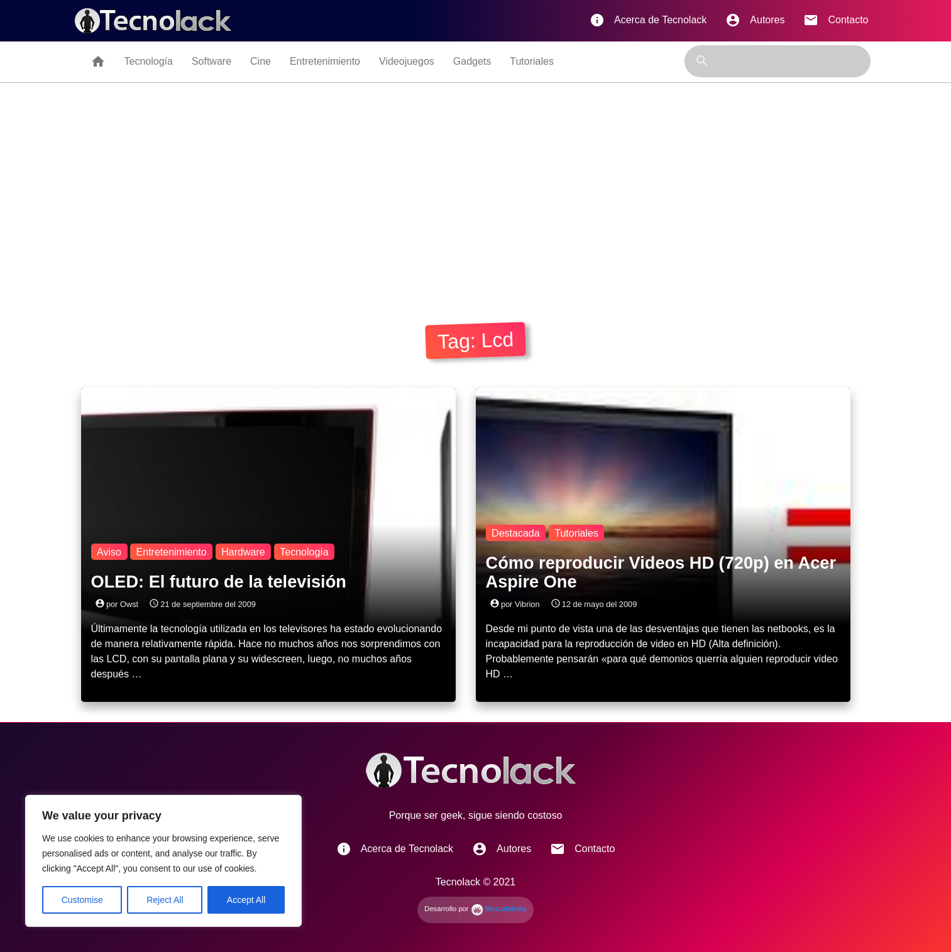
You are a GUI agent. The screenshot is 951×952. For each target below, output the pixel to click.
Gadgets (472, 61)
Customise (82, 900)
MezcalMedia (499, 908)
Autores (754, 20)
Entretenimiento (325, 61)
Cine (260, 61)
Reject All (164, 900)
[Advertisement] (476, 199)
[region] (163, 861)
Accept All (246, 900)
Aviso (109, 551)
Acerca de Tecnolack (648, 20)
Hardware (243, 551)
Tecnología (148, 61)
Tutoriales (532, 61)
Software (211, 61)
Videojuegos (406, 61)
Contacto (835, 20)
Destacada (516, 532)
